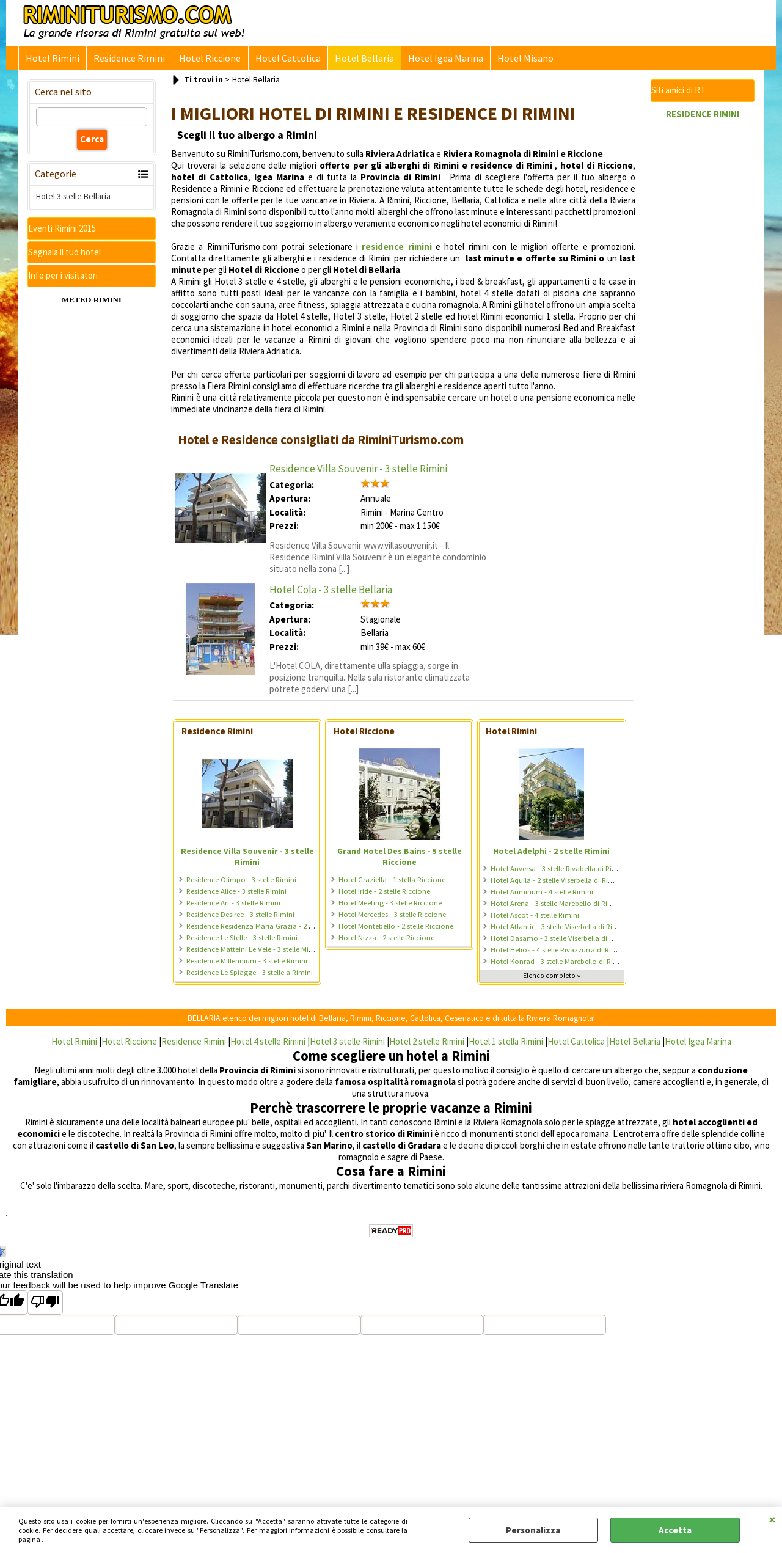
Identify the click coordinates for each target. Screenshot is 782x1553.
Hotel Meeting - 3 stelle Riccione (390, 905)
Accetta (675, 1530)
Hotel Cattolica (283, 59)
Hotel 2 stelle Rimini (426, 1044)
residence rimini (396, 249)
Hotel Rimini (52, 59)
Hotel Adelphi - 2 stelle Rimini (551, 853)
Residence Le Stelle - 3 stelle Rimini (242, 940)
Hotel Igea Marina (438, 59)
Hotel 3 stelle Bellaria (73, 198)
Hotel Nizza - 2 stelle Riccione (386, 940)
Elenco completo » (551, 978)
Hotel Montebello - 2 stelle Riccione (395, 928)
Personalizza (533, 1530)
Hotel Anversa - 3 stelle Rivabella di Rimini (558, 870)
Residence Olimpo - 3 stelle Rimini (241, 881)
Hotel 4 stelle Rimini (267, 1044)
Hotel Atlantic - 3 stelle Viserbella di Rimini (559, 929)
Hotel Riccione (207, 59)
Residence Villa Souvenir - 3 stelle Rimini (358, 471)
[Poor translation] (45, 1305)
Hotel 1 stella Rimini (506, 1044)
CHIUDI (772, 1519)
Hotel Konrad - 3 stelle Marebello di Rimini (559, 963)
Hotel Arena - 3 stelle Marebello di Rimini (556, 905)
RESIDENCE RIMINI (702, 116)
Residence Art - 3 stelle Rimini (233, 905)
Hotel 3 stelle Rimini (347, 1044)
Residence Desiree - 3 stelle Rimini (240, 916)
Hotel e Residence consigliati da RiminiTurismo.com (321, 442)
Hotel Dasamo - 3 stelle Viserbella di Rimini (560, 940)
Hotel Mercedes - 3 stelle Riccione (392, 916)
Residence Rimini (127, 59)
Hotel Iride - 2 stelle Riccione (384, 893)
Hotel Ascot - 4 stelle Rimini (535, 917)
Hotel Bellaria (358, 59)
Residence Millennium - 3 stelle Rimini (246, 963)
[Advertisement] (703, 311)
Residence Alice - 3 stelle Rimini (236, 893)
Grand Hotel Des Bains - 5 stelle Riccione (399, 859)
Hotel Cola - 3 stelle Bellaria (330, 592)
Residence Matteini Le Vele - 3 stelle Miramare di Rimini (274, 951)
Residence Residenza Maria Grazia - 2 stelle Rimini (267, 928)
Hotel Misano (517, 59)
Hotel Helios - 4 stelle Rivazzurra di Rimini (558, 952)
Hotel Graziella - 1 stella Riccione (391, 881)
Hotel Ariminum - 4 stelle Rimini (542, 894)
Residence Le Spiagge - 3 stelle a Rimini (249, 974)
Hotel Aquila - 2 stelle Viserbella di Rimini (557, 882)
